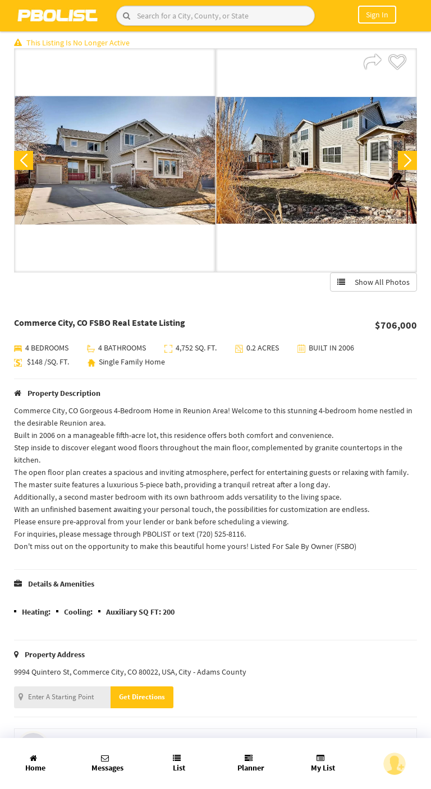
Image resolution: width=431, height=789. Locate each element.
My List (323, 763)
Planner (250, 763)
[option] (115, 160)
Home (35, 763)
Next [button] (407, 160)
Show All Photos (373, 282)
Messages (107, 763)
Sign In (377, 15)
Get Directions (142, 697)
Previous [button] (23, 160)
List (179, 763)
